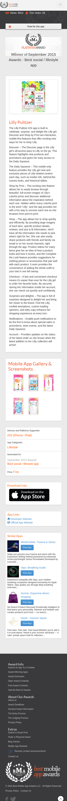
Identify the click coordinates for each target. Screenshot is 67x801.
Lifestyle (12, 447)
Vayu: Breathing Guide (33, 567)
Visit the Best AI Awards (19, 690)
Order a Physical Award (19, 737)
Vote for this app (35, 26)
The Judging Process (18, 718)
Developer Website (19, 519)
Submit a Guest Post (18, 732)
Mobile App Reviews (17, 746)
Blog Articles (14, 741)
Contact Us (26, 791)
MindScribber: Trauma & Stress (38, 542)
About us (12, 700)
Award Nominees (16, 676)
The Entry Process (17, 713)
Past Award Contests (18, 685)
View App (27, 547)
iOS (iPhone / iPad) (19, 435)
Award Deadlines (16, 704)
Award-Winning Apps (18, 672)
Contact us (13, 756)
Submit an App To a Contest (21, 667)
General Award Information (21, 709)
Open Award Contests (18, 681)
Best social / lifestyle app (23, 463)
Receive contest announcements (27, 751)
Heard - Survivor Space (34, 618)
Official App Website (20, 522)
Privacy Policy (14, 722)
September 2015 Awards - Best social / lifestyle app (33, 59)
